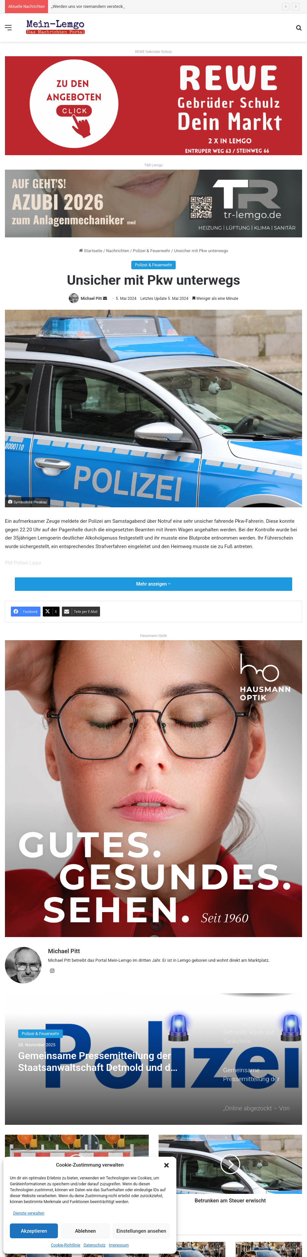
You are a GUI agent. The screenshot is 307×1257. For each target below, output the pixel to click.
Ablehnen (85, 1231)
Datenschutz (95, 1245)
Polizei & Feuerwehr (151, 250)
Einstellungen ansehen (141, 1231)
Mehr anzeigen (153, 584)
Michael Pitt (91, 298)
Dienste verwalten (28, 1213)
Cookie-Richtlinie (65, 1245)
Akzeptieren (34, 1231)
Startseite (90, 250)
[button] (166, 1165)
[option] (153, 1059)
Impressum (119, 1245)
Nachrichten (117, 250)
